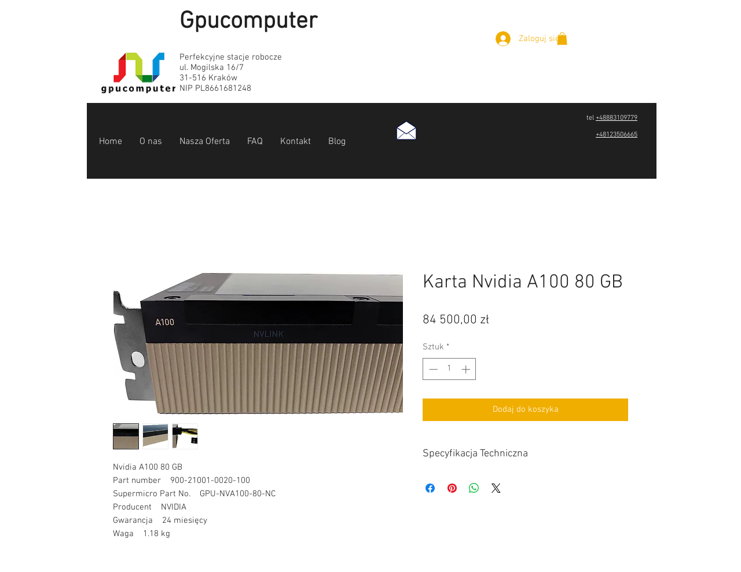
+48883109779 (616, 118)
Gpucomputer (248, 22)
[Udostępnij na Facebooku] (430, 488)
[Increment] (467, 369)
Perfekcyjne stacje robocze (230, 57)
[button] (562, 38)
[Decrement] (432, 369)
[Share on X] (496, 488)
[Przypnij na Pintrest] (452, 488)
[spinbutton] (449, 369)
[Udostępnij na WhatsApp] (474, 488)
